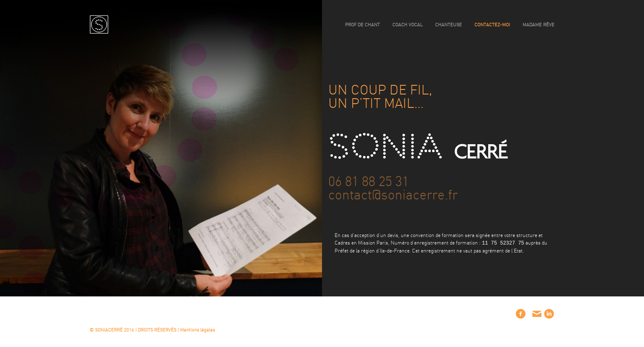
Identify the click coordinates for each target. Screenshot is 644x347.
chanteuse (448, 25)
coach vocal (407, 25)
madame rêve (538, 25)
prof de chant (362, 25)
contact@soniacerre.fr (393, 195)
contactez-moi (492, 25)
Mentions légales (197, 330)
